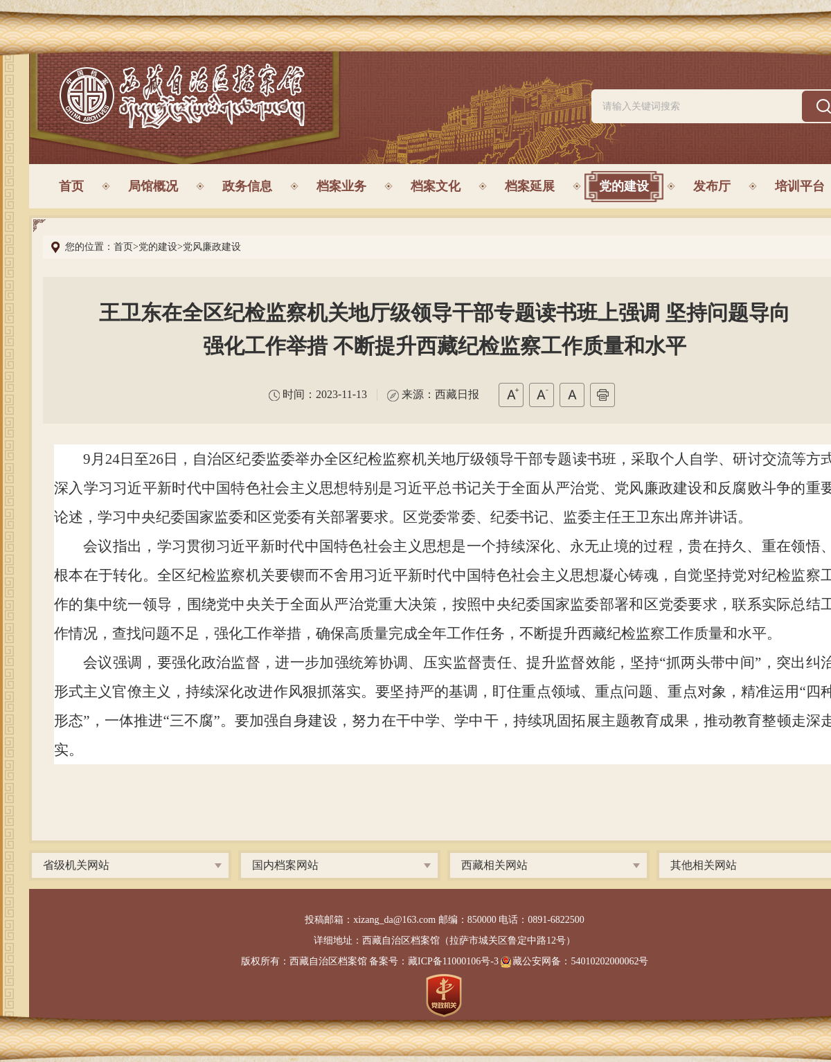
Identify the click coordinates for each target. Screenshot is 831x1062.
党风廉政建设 (212, 247)
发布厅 (712, 186)
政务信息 (247, 186)
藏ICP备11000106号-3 (453, 961)
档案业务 (341, 186)
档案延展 (530, 186)
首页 (71, 186)
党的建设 (624, 186)
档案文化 (436, 186)
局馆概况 (153, 186)
